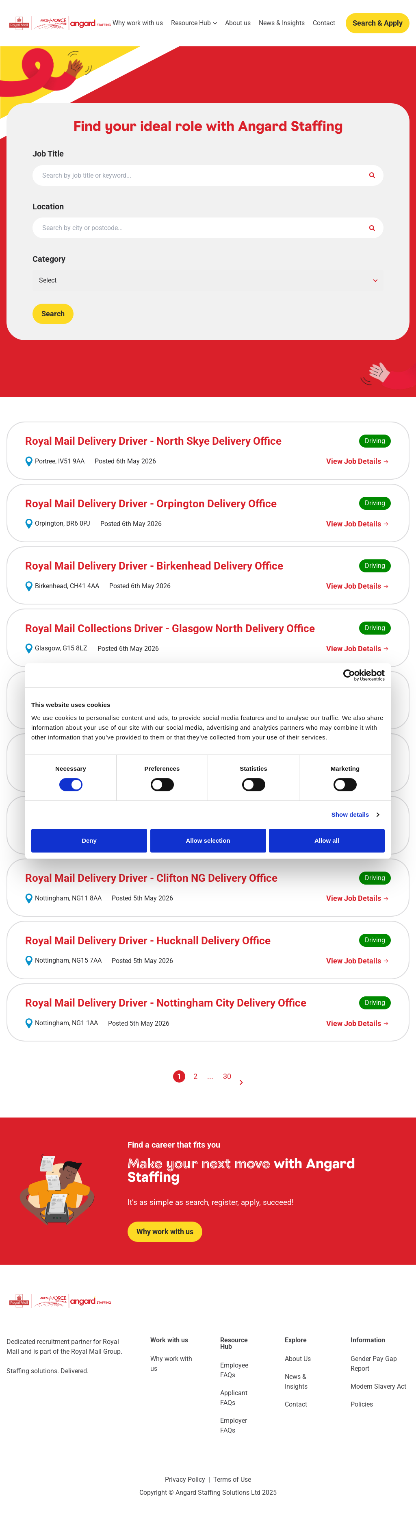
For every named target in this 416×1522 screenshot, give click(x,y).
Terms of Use (232, 1479)
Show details (350, 814)
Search (53, 313)
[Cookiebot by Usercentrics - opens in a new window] (349, 675)
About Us (298, 1359)
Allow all (326, 840)
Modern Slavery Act (378, 1386)
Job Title (48, 153)
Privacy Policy (185, 1479)
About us (238, 23)
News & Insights (282, 23)
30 (227, 1076)
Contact (324, 23)
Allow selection (208, 840)
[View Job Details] (358, 461)
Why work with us (138, 23)
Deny (89, 840)
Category (48, 258)
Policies (362, 1404)
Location (48, 206)
